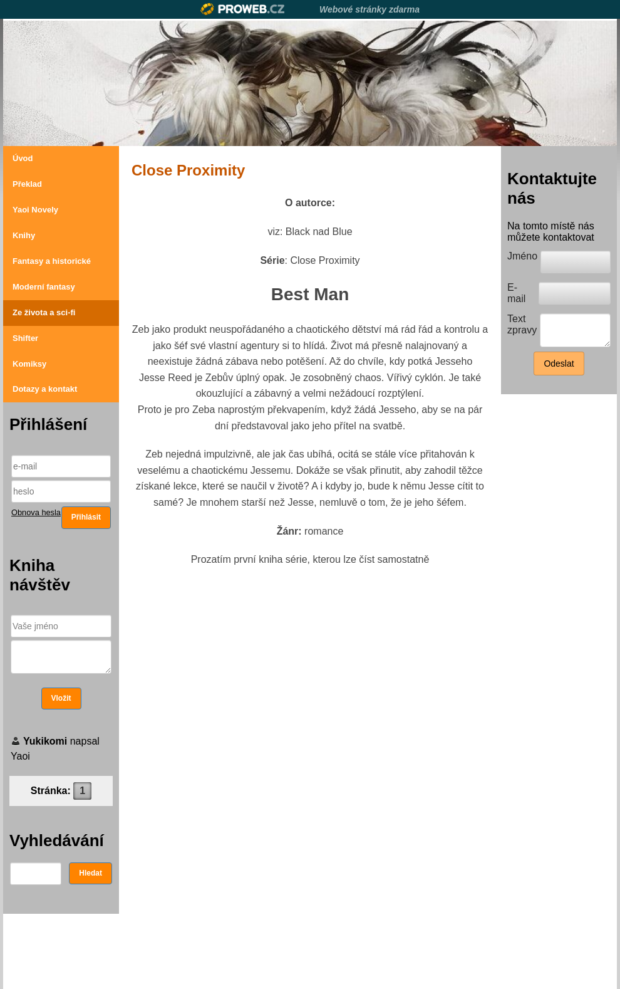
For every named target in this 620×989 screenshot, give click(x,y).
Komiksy (29, 364)
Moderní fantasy (44, 286)
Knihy (24, 235)
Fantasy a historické (52, 261)
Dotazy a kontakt (45, 389)
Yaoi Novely (35, 209)
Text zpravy (522, 324)
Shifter (25, 338)
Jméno (522, 256)
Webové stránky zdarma (369, 9)
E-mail (516, 293)
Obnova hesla (36, 512)
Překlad (27, 184)
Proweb (242, 9)
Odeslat (559, 363)
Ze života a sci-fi (44, 312)
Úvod (23, 158)
